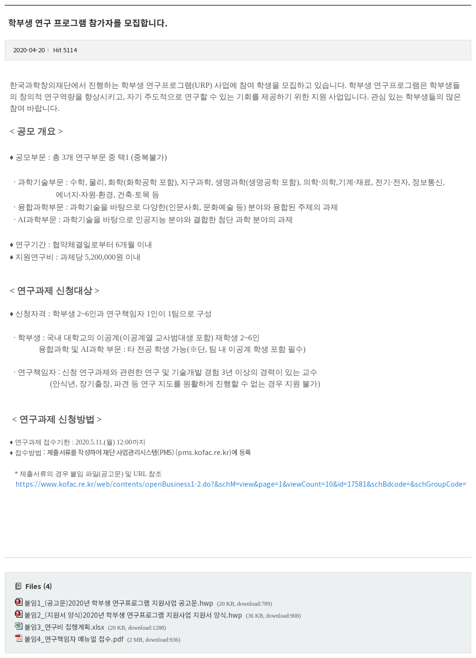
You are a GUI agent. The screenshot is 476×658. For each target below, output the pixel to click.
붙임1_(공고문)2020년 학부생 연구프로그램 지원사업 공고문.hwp (118, 603)
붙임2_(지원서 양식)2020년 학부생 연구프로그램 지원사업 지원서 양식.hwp (133, 615)
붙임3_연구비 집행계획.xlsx (64, 627)
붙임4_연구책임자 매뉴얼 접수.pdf (73, 639)
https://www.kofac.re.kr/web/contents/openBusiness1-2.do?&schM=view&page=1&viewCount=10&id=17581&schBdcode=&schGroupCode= (240, 484)
